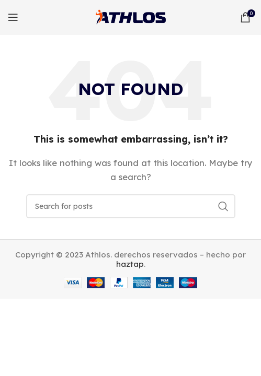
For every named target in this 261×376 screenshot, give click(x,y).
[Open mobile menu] (13, 17)
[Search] (130, 206)
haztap (130, 264)
